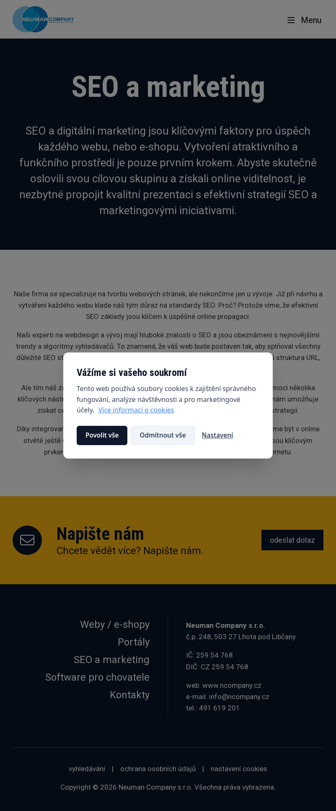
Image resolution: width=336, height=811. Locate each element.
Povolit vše (102, 435)
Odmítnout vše (163, 435)
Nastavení (217, 435)
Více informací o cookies (136, 410)
